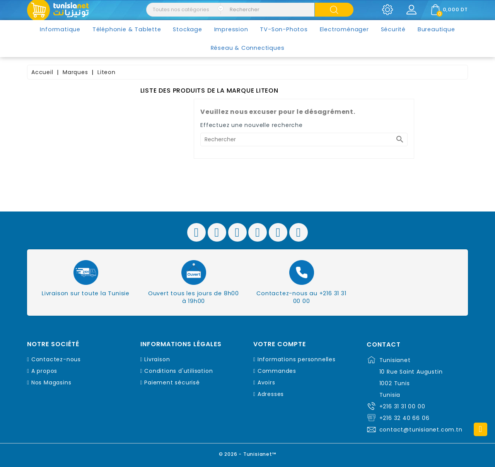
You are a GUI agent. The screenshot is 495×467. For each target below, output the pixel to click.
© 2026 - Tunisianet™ (248, 453)
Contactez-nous (56, 359)
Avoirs (266, 382)
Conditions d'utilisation (178, 371)
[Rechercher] (304, 139)
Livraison (157, 359)
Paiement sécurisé (172, 382)
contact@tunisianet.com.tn (421, 429)
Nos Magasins (51, 382)
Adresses (271, 394)
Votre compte (279, 344)
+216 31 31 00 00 (402, 406)
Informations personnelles (297, 359)
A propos (44, 371)
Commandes (277, 371)
